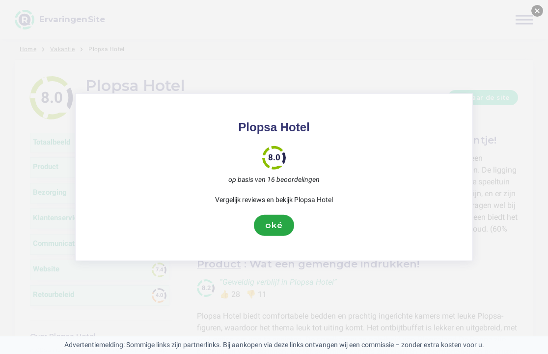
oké (274, 225)
